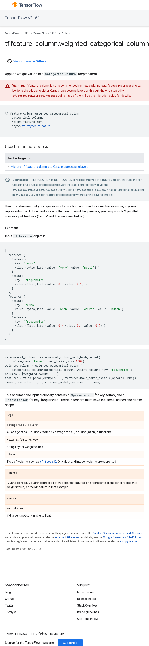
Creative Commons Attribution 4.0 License (118, 533)
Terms (9, 634)
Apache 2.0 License (67, 537)
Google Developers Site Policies (122, 537)
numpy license (128, 541)
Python (66, 33)
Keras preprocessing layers (67, 90)
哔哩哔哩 (11, 612)
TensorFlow (12, 33)
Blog (8, 592)
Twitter (10, 605)
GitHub (9, 598)
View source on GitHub (26, 61)
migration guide (106, 95)
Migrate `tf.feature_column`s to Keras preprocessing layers (49, 166)
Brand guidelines (88, 612)
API (26, 33)
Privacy (22, 634)
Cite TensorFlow (87, 618)
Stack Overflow (87, 605)
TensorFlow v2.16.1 (22, 18)
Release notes (86, 598)
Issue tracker (85, 592)
